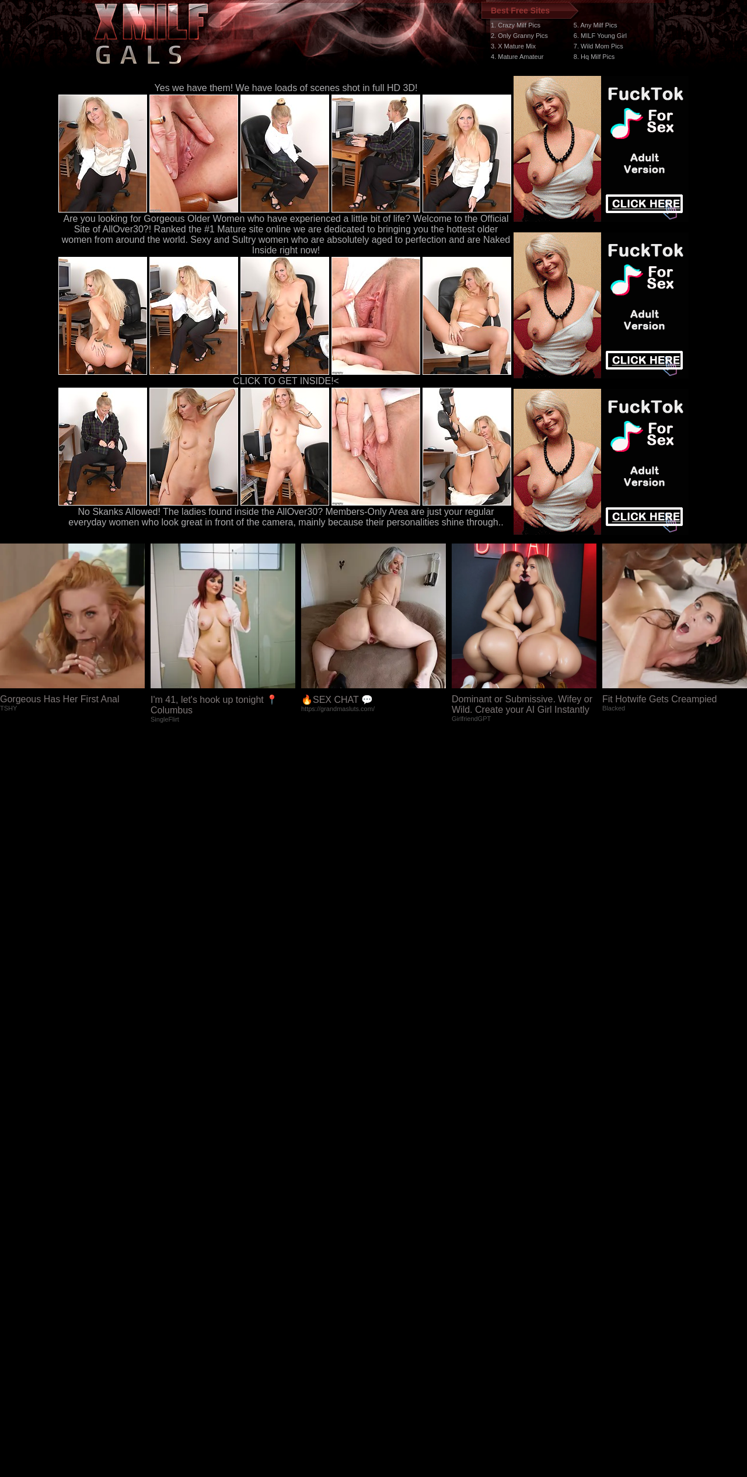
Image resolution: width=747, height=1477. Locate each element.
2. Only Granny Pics (519, 35)
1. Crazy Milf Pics (515, 25)
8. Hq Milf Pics (594, 56)
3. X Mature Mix (513, 46)
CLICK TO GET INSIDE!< (286, 381)
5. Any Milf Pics (595, 25)
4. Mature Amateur (517, 56)
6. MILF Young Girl (600, 35)
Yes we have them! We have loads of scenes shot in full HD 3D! (286, 88)
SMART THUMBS (394, 1256)
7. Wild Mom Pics (598, 46)
